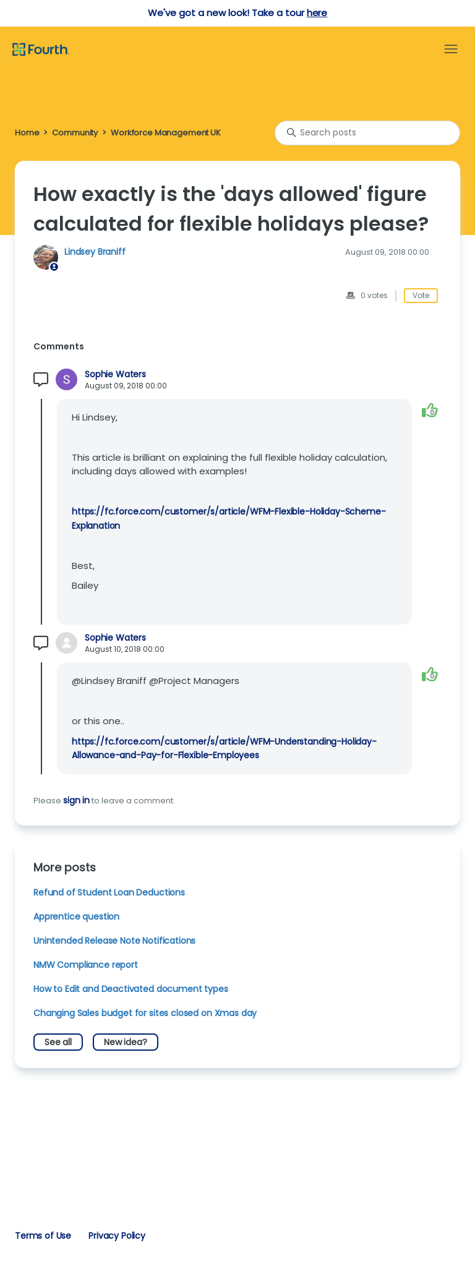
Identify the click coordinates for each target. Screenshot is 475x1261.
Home (27, 133)
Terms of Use (43, 1235)
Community (75, 133)
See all (58, 1042)
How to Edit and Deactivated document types (130, 989)
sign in (76, 800)
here (317, 12)
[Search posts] (367, 133)
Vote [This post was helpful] (421, 295)
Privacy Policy (116, 1235)
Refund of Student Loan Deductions (109, 892)
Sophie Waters (115, 374)
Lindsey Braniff (95, 252)
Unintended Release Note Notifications (114, 940)
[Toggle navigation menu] (450, 49)
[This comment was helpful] (430, 410)
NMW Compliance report (85, 965)
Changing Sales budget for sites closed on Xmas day (145, 1013)
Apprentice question (76, 916)
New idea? (125, 1042)
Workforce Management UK (166, 133)
